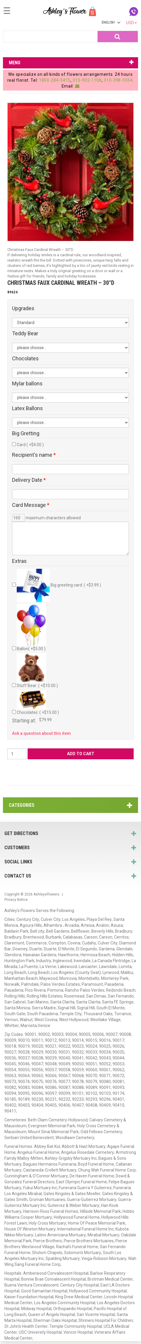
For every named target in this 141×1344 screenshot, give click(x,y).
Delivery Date (29, 480)
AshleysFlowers (46, 894)
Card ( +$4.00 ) (30, 444)
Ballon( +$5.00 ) (31, 627)
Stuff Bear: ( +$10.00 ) (37, 670)
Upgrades (23, 308)
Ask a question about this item (41, 733)
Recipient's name (34, 455)
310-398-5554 (118, 80)
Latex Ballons (27, 408)
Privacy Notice (16, 900)
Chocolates (25, 359)
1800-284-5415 (54, 80)
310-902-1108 (87, 80)
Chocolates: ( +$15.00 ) (38, 702)
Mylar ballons (27, 384)
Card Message (30, 505)
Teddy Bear (25, 333)
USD (131, 22)
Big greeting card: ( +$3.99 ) (59, 585)
